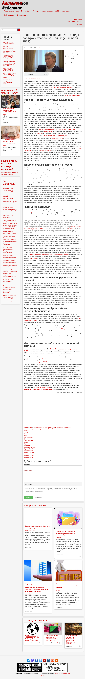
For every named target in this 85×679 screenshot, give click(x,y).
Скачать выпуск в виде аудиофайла (36, 74)
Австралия (27, 445)
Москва (26, 430)
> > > (10, 302)
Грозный (26, 439)
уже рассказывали (57, 138)
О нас (42, 675)
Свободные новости (35, 620)
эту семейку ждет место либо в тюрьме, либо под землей (57, 129)
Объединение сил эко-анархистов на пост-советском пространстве (52, 638)
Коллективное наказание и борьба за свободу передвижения (10, 215)
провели (70, 229)
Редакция (40, 48)
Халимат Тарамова (29, 452)
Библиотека (9, 15)
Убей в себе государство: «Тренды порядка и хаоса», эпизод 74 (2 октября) (9, 75)
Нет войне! (25, 11)
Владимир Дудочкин (29, 455)
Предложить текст (11, 11)
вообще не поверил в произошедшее (55, 135)
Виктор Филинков (28, 457)
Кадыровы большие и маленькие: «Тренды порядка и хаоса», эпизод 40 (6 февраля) (9, 44)
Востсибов (58, 537)
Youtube (38, 387)
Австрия (26, 442)
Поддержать (22, 15)
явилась (45, 103)
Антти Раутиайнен (30, 530)
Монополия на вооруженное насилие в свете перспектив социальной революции (68, 585)
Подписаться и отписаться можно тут (61, 87)
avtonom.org (28, 389)
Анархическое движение (30, 429)
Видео (50, 429)
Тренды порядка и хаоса (43, 11)
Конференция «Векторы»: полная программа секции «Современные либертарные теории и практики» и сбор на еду (10, 273)
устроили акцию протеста (39, 212)
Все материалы (9, 182)
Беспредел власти (43, 429)
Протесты (55, 429)
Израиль (26, 444)
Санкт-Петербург (28, 440)
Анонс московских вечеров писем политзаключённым (9, 141)
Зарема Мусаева (28, 450)
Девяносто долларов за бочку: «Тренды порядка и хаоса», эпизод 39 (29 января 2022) (10, 63)
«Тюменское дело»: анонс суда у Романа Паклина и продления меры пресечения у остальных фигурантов (10, 289)
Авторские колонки (35, 505)
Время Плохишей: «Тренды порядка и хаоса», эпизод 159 (8, 69)
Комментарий (28, 470)
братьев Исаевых (45, 150)
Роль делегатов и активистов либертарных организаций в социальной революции (65, 533)
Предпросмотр (38, 497)
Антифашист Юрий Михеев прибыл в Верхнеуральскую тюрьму (10, 281)
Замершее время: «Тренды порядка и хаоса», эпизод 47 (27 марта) (8, 81)
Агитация (66, 11)
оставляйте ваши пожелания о (43, 389)
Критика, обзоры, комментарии (62, 427)
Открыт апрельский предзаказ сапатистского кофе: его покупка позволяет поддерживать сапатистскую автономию (9, 259)
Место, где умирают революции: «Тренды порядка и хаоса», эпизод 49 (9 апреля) (9, 50)
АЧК (57, 11)
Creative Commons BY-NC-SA (62, 673)
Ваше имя (27, 464)
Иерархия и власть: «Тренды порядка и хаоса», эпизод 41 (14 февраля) (8, 57)
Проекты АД (36, 427)
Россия (26, 434)
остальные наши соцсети (72, 95)
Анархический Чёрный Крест (9, 91)
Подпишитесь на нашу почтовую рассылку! (9, 164)
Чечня (25, 435)
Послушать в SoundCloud (32, 79)
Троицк (26, 432)
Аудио (30, 427)
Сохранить (28, 497)
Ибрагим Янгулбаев (29, 449)
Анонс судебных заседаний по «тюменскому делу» (10, 110)
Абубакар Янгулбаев (29, 447)
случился (34, 258)
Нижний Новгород (29, 437)
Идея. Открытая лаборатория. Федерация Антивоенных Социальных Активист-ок (71, 639)
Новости (26, 30)
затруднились (48, 131)
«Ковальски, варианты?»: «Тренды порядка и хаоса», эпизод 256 (9, 297)
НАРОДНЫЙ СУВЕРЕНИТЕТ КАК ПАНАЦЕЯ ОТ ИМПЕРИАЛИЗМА (32, 638)
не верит (39, 133)
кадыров (26, 454)
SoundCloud (46, 387)
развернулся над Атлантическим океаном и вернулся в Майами (48, 254)
